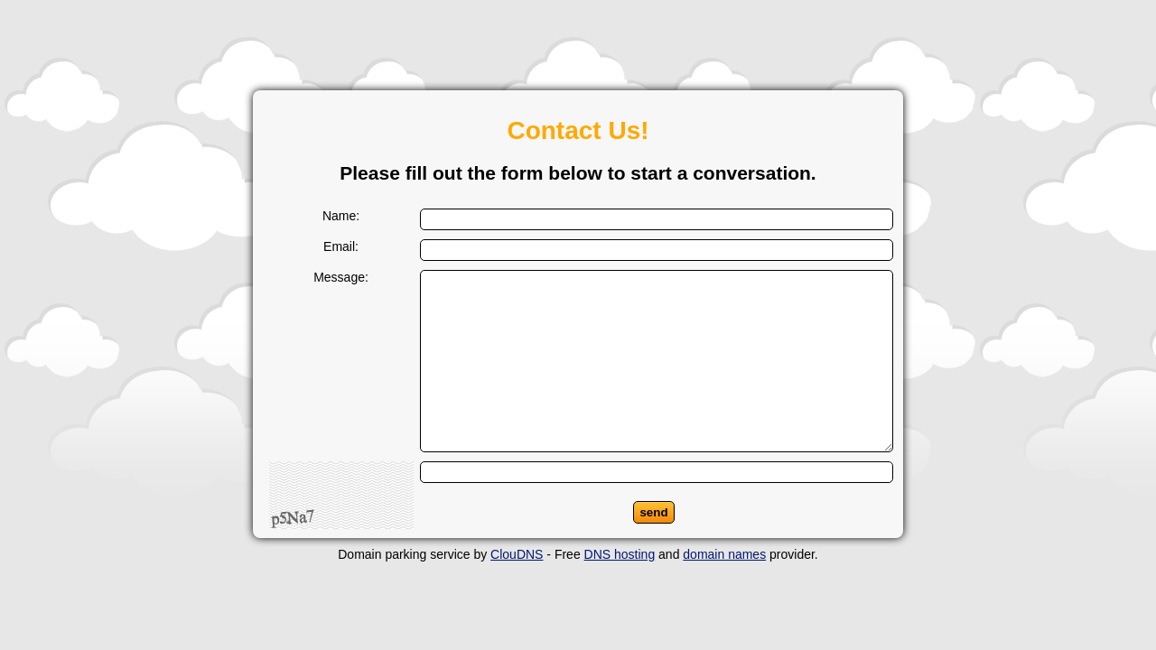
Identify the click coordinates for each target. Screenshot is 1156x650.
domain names (724, 554)
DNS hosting (620, 554)
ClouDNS (516, 554)
